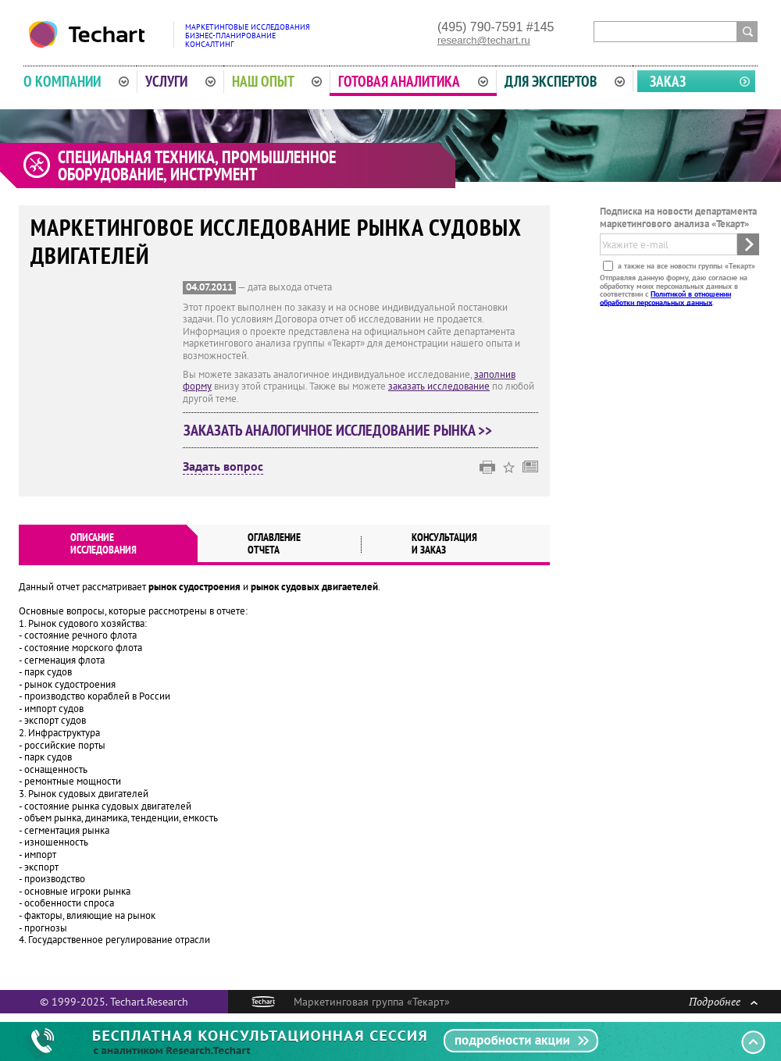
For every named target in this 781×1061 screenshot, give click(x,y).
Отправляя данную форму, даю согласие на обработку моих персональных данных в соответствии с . (673, 289)
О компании (76, 81)
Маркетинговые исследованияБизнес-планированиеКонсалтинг (247, 35)
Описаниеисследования (103, 543)
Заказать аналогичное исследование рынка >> (338, 430)
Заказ (668, 81)
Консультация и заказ (444, 543)
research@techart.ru (483, 40)
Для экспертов (565, 81)
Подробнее (723, 1001)
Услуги (180, 81)
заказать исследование (439, 386)
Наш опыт (277, 81)
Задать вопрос (223, 467)
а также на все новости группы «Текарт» (685, 266)
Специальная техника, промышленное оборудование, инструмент (197, 165)
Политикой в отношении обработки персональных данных (665, 298)
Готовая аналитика (413, 81)
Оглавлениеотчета (274, 543)
